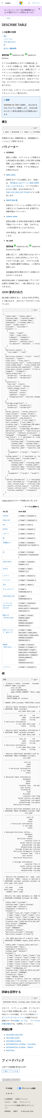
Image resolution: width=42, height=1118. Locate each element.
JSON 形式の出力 (10, 42)
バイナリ (6, 576)
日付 (4, 584)
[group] (21, 132)
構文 (5, 36)
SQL (8, 18)
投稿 (15, 1102)
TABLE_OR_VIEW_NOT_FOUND (18, 192)
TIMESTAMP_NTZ (9, 596)
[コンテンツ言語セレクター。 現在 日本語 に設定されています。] (9, 1088)
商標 (15, 1111)
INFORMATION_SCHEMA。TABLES (19, 1047)
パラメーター (8, 39)
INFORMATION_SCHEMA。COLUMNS (21, 1044)
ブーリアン (7, 580)
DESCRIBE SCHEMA (13, 1041)
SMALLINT (6, 520)
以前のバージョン (21, 1099)
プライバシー (24, 1102)
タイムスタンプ (8, 589)
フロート (6, 533)
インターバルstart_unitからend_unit (7, 605)
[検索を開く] (29, 3)
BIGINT (5, 529)
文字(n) (5, 569)
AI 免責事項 (8, 1099)
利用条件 (7, 1111)
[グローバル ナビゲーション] (2, 3)
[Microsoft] (21, 3)
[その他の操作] (38, 18)
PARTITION (10, 1050)
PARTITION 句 (11, 200)
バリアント (7, 667)
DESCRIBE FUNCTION (14, 1035)
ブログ (6, 1102)
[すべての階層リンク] (4, 18)
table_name (10, 175)
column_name (11, 216)
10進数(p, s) (7, 542)
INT (4, 525)
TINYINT (5, 516)
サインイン (36, 3)
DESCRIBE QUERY (13, 1038)
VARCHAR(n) (7, 562)
